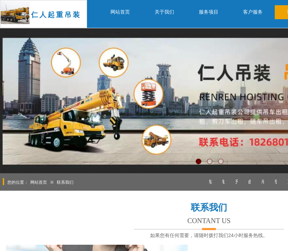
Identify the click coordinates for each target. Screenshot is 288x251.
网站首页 (38, 182)
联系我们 (65, 182)
